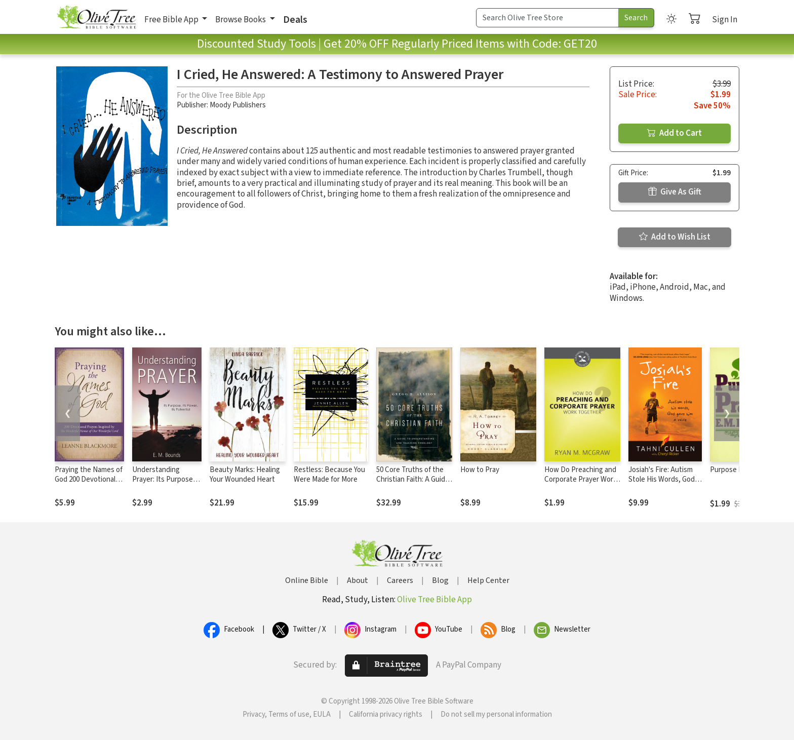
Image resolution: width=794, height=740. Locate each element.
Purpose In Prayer (738, 469)
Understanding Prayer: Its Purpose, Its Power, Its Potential (163, 484)
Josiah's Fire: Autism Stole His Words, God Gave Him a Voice (661, 479)
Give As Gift (674, 192)
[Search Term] (547, 17)
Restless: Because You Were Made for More (329, 474)
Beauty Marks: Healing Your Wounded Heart (245, 474)
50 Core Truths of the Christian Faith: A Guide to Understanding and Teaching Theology (412, 484)
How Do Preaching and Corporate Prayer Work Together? (580, 479)
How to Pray (479, 469)
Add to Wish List (674, 237)
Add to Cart (674, 133)
